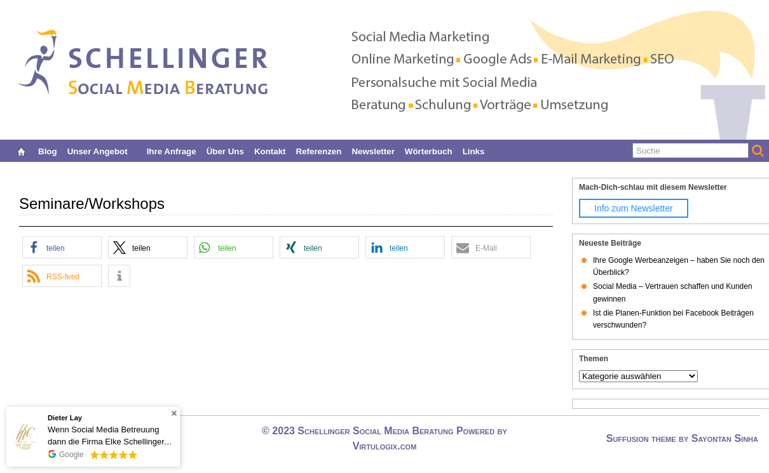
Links (479, 150)
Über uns (225, 150)
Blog (47, 150)
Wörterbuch (429, 150)
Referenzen (319, 150)
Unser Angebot (103, 150)
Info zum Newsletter (633, 208)
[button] (62, 247)
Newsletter (372, 150)
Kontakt (270, 150)
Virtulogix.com (385, 446)
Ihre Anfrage (171, 150)
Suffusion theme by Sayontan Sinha (682, 438)
